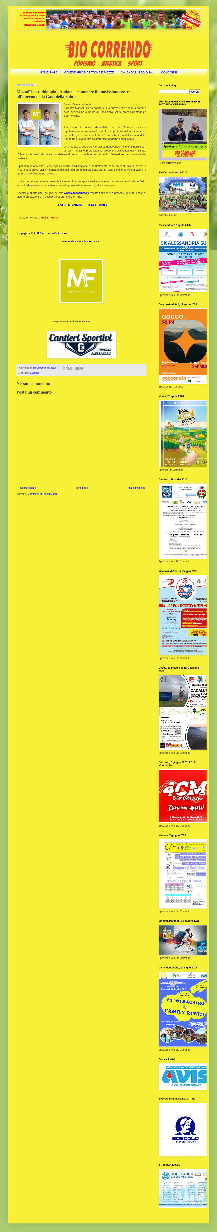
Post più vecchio (136, 487)
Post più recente (27, 487)
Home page (81, 487)
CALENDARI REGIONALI (137, 72)
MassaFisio (67, 241)
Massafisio (33, 373)
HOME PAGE (48, 72)
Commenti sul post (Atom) (42, 493)
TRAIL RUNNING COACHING (81, 205)
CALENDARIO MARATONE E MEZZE (89, 72)
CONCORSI (169, 72)
